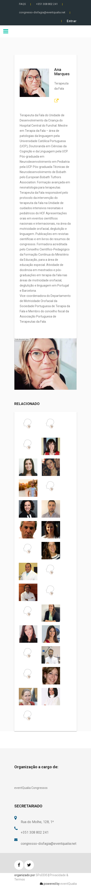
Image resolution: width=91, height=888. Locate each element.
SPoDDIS (42, 875)
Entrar (72, 21)
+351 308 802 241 (47, 4)
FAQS (22, 4)
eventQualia (68, 883)
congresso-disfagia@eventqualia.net (42, 12)
